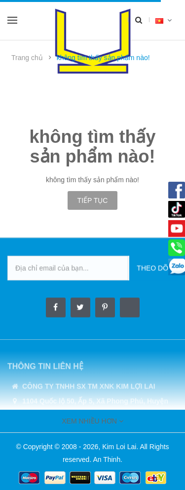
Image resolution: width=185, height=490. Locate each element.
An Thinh (106, 459)
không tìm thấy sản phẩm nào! (103, 57)
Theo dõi (153, 268)
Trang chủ (27, 57)
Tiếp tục (92, 200)
